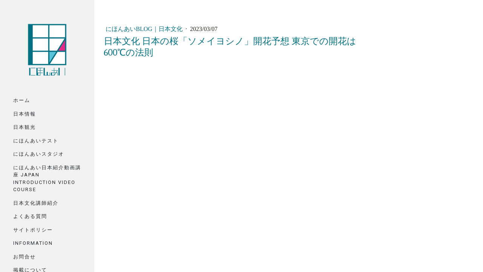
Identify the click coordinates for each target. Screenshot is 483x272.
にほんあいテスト (35, 141)
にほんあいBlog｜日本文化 (145, 29)
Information (33, 243)
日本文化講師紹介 (35, 203)
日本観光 (24, 127)
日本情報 (24, 114)
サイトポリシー (33, 230)
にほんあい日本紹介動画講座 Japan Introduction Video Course (47, 179)
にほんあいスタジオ (38, 154)
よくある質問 (30, 216)
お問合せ (24, 257)
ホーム (21, 100)
